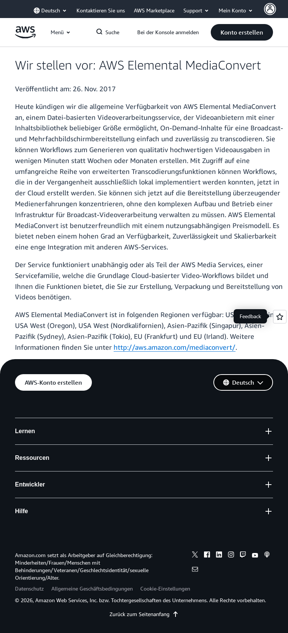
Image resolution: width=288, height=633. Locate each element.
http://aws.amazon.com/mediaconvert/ (175, 347)
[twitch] (243, 555)
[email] (195, 570)
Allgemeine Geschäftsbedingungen (92, 588)
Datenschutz (29, 588)
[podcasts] (267, 555)
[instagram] (231, 555)
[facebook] (207, 555)
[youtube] (255, 555)
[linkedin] (219, 555)
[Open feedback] (279, 316)
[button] (242, 32)
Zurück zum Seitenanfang (144, 614)
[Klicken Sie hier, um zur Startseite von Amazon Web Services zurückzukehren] (25, 36)
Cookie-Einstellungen (165, 588)
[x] (195, 555)
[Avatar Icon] (270, 9)
